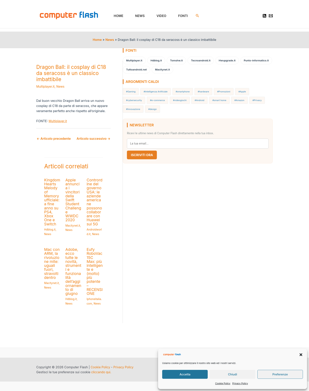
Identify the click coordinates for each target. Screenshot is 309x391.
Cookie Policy (222, 383)
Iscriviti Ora (145, 143)
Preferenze (280, 374)
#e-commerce (136, 98)
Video (161, 16)
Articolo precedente (54, 140)
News (141, 16)
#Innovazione (247, 98)
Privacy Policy (240, 383)
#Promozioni (222, 90)
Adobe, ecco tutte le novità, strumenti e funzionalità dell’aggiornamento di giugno (75, 271)
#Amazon (213, 98)
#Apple (238, 90)
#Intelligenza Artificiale (157, 90)
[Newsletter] (271, 16)
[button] (301, 355)
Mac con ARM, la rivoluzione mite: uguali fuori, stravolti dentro (52, 263)
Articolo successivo (97, 140)
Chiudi (232, 374)
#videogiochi (157, 98)
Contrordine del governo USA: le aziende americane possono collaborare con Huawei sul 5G (97, 202)
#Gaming (133, 90)
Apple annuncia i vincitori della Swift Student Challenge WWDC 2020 (75, 196)
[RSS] (264, 16)
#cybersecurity (256, 90)
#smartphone (183, 90)
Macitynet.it (74, 217)
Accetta (185, 374)
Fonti (180, 16)
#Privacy (229, 98)
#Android (175, 98)
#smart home (194, 98)
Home (121, 16)
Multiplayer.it (45, 87)
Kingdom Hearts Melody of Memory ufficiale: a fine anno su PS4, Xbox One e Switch (52, 202)
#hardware (203, 90)
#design (265, 98)
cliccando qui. (101, 372)
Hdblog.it (50, 229)
